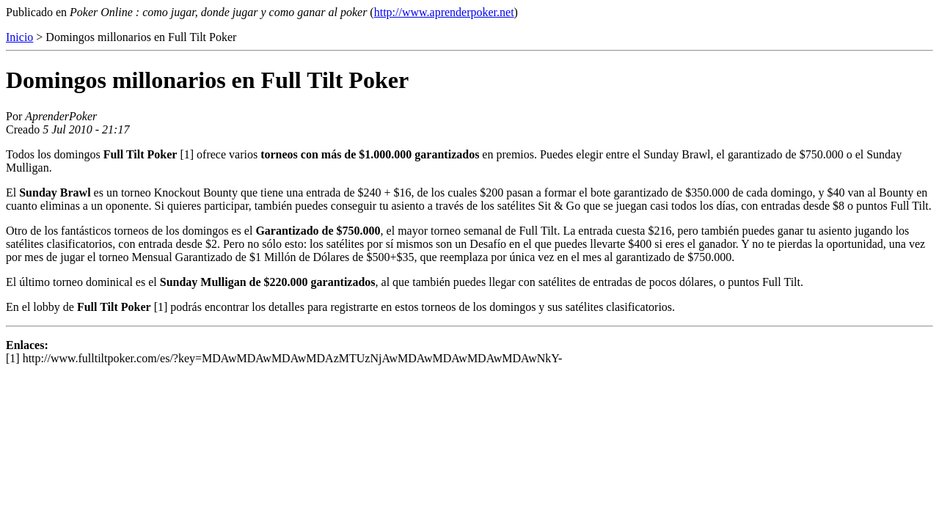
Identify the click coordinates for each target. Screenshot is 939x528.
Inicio (19, 37)
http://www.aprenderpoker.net (444, 12)
